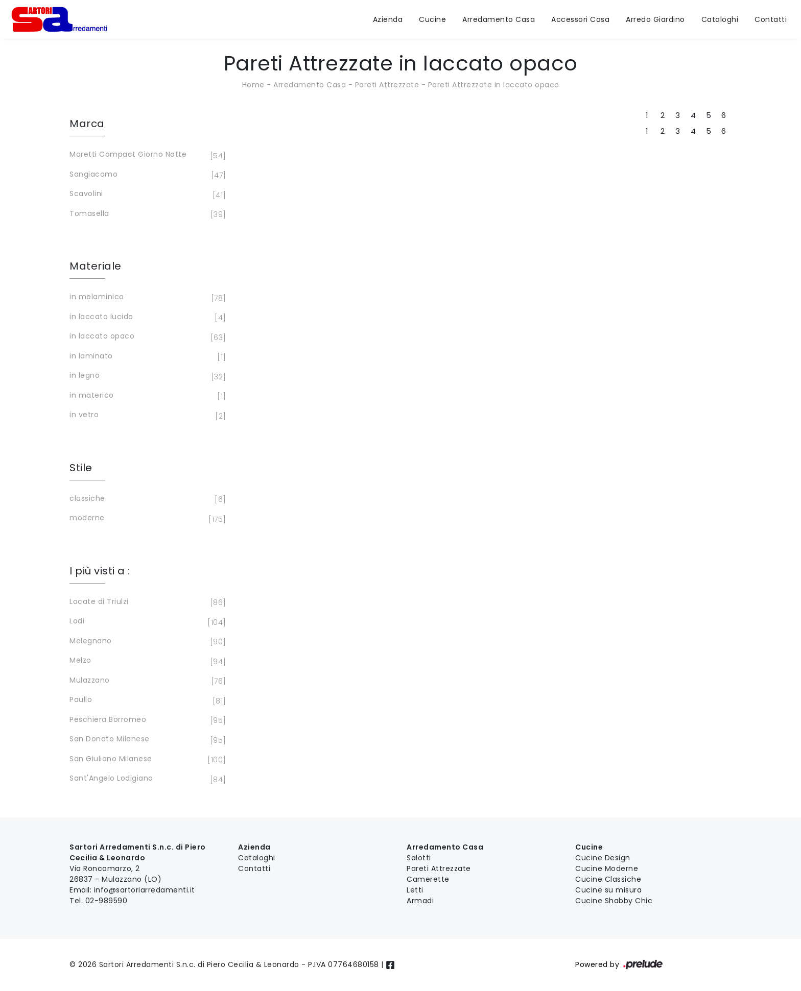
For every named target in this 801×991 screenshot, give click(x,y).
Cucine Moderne (606, 868)
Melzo (146, 661)
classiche (146, 499)
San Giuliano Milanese (146, 760)
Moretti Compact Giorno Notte (146, 155)
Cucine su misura (608, 890)
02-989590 (106, 901)
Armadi (420, 901)
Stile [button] (80, 468)
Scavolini (146, 194)
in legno (146, 376)
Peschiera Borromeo (146, 720)
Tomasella (146, 214)
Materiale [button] (95, 266)
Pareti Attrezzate (387, 85)
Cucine (432, 19)
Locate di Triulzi (146, 602)
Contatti (771, 19)
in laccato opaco (146, 337)
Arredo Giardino (655, 19)
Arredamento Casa (498, 19)
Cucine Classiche (608, 879)
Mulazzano (146, 681)
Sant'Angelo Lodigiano (146, 779)
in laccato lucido (146, 317)
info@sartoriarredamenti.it (144, 890)
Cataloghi (720, 19)
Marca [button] (87, 123)
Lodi (146, 622)
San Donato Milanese (146, 740)
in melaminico (146, 298)
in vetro (146, 415)
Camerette (428, 879)
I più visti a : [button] (99, 571)
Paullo (146, 700)
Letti (415, 890)
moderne (146, 519)
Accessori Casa (580, 19)
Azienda (388, 19)
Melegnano (146, 642)
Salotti (419, 858)
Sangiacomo (146, 175)
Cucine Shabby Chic (613, 901)
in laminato (146, 357)
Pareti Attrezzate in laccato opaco (493, 85)
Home (253, 85)
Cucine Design (602, 858)
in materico (146, 396)
